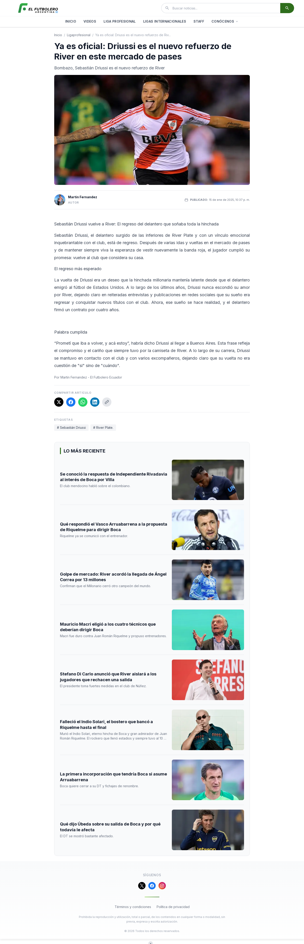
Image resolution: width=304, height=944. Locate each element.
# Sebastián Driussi (71, 427)
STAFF (199, 21)
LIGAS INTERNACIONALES (164, 21)
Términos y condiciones (133, 907)
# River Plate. (103, 427)
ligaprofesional (78, 35)
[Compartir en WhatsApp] (82, 402)
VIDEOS (89, 21)
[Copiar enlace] (106, 402)
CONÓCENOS (225, 21)
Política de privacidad (173, 907)
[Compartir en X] (58, 402)
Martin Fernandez (82, 197)
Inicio (58, 35)
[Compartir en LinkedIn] (94, 402)
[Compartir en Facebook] (70, 402)
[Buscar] (287, 8)
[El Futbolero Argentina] (38, 8)
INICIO (70, 21)
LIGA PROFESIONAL (120, 21)
